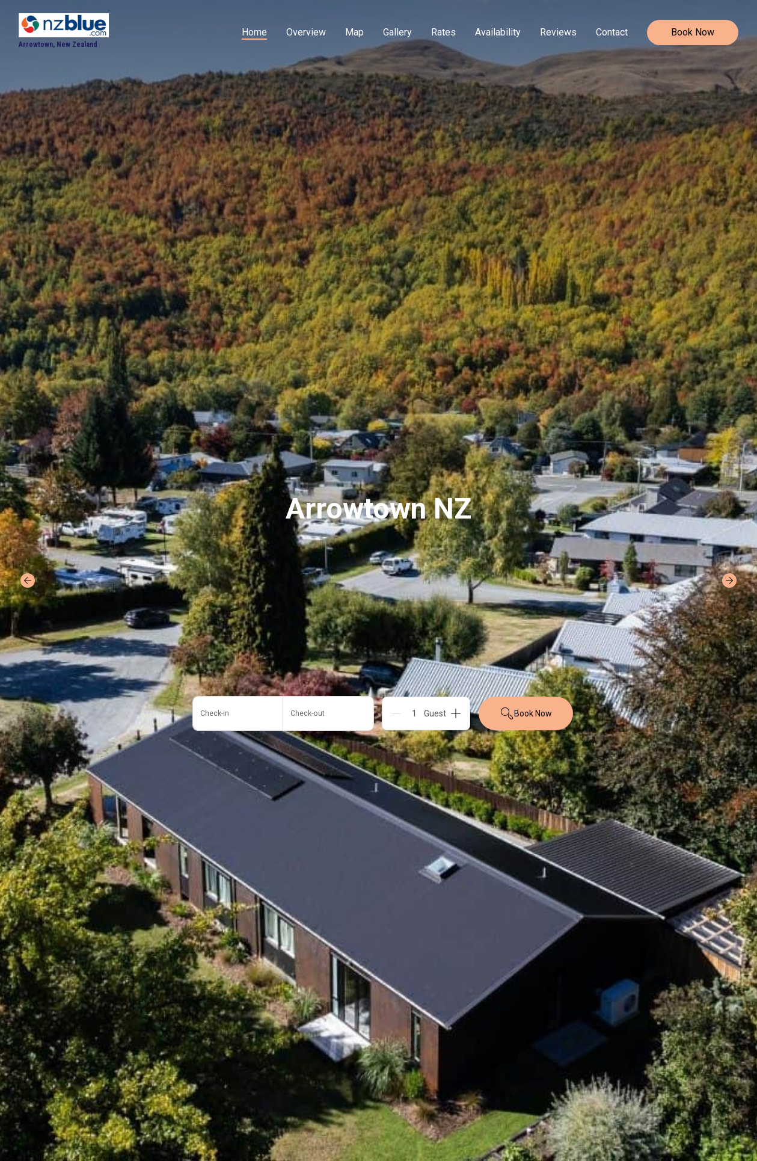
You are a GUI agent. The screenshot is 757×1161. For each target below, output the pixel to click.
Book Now (692, 32)
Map (354, 32)
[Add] (456, 713)
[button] (283, 713)
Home (254, 32)
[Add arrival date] (238, 713)
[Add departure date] (328, 713)
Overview (306, 32)
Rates (443, 32)
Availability (498, 32)
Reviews (558, 32)
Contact (612, 32)
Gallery (397, 32)
